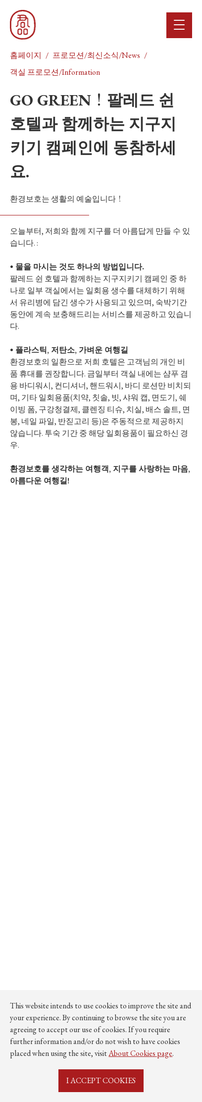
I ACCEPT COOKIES (101, 1080)
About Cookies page (140, 1053)
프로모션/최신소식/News (96, 55)
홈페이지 (26, 55)
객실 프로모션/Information (55, 72)
